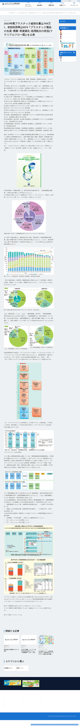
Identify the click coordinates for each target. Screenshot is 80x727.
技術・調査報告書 (34, 707)
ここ (28, 606)
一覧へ (52, 631)
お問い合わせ (48, 1)
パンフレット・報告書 (34, 702)
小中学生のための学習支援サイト (66, 705)
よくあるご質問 (38, 1)
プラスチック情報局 (22, 12)
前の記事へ (11, 624)
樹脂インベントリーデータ (64, 702)
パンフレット (33, 704)
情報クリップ (31, 12)
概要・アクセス (8, 704)
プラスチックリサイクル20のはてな (66, 708)
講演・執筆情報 (33, 709)
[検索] (68, 1)
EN (57, 1)
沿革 (6, 709)
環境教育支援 (20, 709)
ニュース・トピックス (48, 702)
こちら (24, 614)
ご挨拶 (6, 707)
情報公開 (7, 713)
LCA (18, 707)
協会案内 (6, 702)
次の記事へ (46, 624)
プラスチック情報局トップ (30, 624)
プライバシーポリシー (17, 723)
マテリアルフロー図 (15, 40)
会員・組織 (7, 711)
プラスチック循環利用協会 (10, 12)
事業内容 (18, 702)
